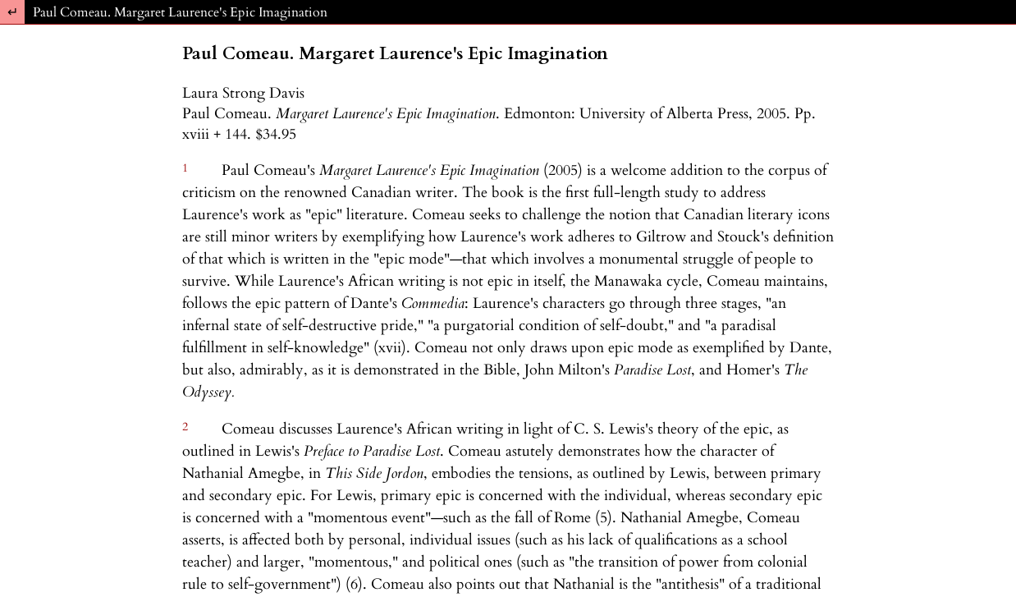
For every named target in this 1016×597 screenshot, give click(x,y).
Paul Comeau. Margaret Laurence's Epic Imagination (180, 12)
